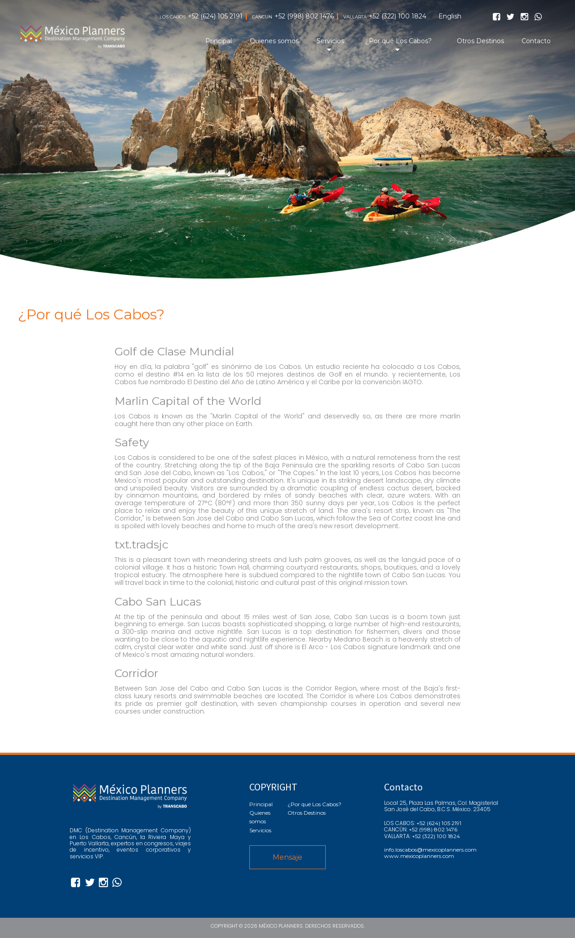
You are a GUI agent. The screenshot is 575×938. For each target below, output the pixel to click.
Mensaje (287, 857)
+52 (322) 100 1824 (397, 16)
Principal (218, 41)
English (449, 16)
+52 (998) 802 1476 (304, 16)
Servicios (330, 41)
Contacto (536, 41)
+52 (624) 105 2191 (215, 16)
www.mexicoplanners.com (419, 856)
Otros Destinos (480, 41)
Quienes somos (274, 41)
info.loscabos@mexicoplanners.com (430, 850)
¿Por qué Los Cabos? (398, 41)
